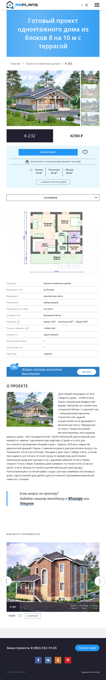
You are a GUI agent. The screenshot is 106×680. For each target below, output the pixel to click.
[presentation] (7, 581)
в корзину (33, 616)
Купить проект (48, 152)
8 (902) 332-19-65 (44, 648)
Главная (15, 63)
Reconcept (94, 672)
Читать (86, 371)
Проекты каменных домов (43, 63)
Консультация (87, 647)
